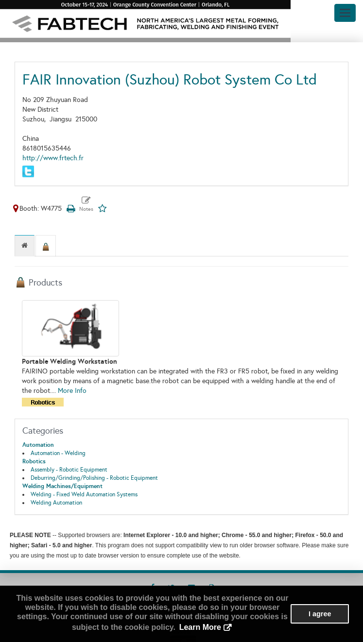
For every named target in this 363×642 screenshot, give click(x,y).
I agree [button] (320, 614)
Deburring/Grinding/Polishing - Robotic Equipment (94, 477)
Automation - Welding (58, 453)
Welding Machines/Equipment (62, 486)
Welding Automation (56, 502)
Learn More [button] (200, 627)
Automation (38, 445)
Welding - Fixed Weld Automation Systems (84, 494)
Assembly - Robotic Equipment (69, 469)
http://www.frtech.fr (53, 158)
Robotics (34, 461)
